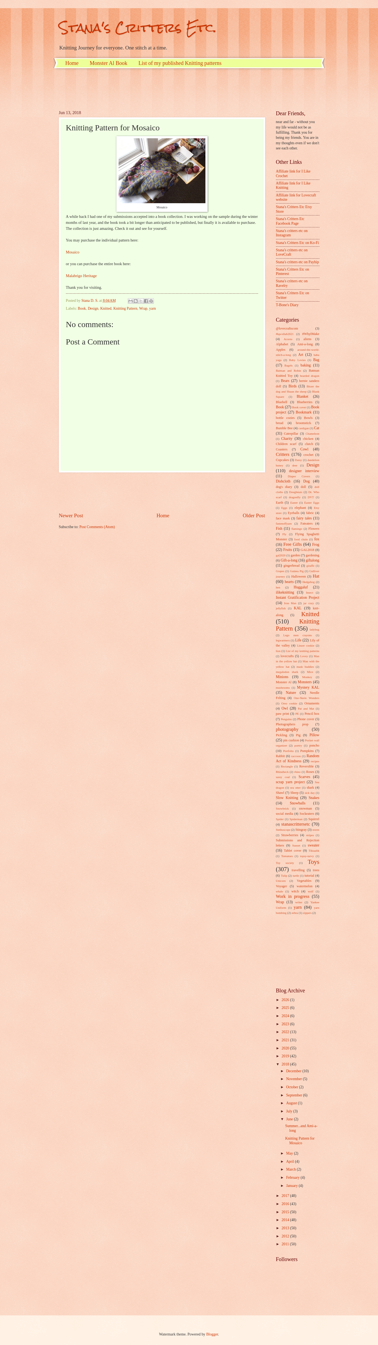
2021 (286, 1040)
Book (82, 308)
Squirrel (313, 819)
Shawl (280, 793)
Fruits (287, 550)
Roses (310, 772)
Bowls (308, 418)
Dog (306, 481)
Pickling (281, 735)
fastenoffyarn (284, 523)
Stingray (301, 830)
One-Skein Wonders (306, 698)
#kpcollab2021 (285, 334)
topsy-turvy (307, 856)
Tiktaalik (314, 850)
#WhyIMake (310, 334)
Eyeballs (293, 513)
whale (279, 891)
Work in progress (292, 896)
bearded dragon (309, 375)
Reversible (306, 766)
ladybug (314, 629)
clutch (309, 444)
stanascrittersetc (295, 824)
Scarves (304, 777)
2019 (286, 1056)
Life (298, 640)
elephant (300, 508)
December (294, 1071)
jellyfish (281, 608)
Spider (280, 819)
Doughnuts (295, 492)
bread (280, 423)
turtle (296, 875)
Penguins (286, 719)
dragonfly (295, 497)
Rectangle (287, 766)
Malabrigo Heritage (81, 276)
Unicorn (281, 880)
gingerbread (292, 566)
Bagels (288, 365)
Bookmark (304, 412)
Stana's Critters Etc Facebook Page (290, 221)
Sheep (294, 793)
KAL (297, 608)
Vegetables (304, 881)
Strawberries (289, 835)
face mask (283, 518)
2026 (286, 1000)
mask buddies (305, 666)
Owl (284, 708)
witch (295, 891)
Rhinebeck (282, 771)
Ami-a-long (305, 344)
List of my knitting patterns (302, 651)
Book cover (299, 407)
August (292, 1103)
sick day (310, 792)
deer (294, 465)
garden (295, 555)
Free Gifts (292, 544)
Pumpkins (307, 751)
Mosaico (73, 252)
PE (297, 713)
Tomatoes (287, 856)
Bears (285, 381)
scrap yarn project (290, 782)
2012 (286, 1236)
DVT (311, 497)
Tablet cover (292, 850)
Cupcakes (282, 460)
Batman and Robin (288, 370)
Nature (291, 693)
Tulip (284, 875)
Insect (309, 592)
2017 (286, 1196)
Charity (286, 439)
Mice (310, 671)
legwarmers (283, 640)
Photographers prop (292, 724)
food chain (301, 539)
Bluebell (281, 402)
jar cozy (308, 603)
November (294, 1079)
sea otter (295, 787)
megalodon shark (287, 671)
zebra (294, 912)
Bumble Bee (284, 428)
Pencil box (311, 714)
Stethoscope (283, 829)
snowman (305, 808)
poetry (298, 745)
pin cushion (291, 740)
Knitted (105, 308)
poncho (314, 745)
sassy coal (283, 777)
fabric (310, 513)
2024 (286, 1016)
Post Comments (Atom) (97, 527)
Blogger (212, 1334)
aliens (308, 339)
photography (287, 729)
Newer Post (71, 515)
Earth (279, 502)
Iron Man (290, 603)
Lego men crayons (297, 635)
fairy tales (304, 518)
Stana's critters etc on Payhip (297, 262)
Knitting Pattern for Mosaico (300, 1140)
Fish (279, 528)
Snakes (314, 798)
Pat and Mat (306, 708)
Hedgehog (308, 582)
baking (306, 365)
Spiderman (296, 819)
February (293, 1177)
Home (72, 63)
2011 (286, 1244)
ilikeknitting (285, 592)
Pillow (314, 735)
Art (300, 355)
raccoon (296, 756)
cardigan (303, 428)
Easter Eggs (311, 502)
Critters (283, 454)
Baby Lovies (297, 360)
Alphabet (282, 344)
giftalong (312, 560)
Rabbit (280, 756)
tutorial (309, 875)
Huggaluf (301, 587)
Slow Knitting (287, 798)
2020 (286, 1048)
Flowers (314, 529)
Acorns (288, 339)
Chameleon (312, 433)
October (292, 1087)
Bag (316, 360)
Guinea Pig (297, 571)
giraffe (310, 565)
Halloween (298, 576)
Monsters (305, 682)
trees (316, 870)
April (290, 1161)
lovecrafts (287, 656)
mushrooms (283, 687)
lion (278, 651)
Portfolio (288, 751)
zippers (307, 912)
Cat (316, 428)
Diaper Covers (299, 476)
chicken (308, 439)
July (289, 1111)
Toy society (285, 862)
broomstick (303, 423)
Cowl (304, 449)
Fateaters (306, 523)
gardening (312, 555)
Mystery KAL (308, 687)
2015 (286, 1212)
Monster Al (284, 682)
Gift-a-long (289, 560)
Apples (280, 350)
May (290, 1153)
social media (284, 814)
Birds (292, 386)
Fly (284, 534)
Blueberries (304, 402)
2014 (286, 1220)
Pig (298, 735)
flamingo (296, 528)
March (291, 1169)
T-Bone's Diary (287, 305)
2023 (286, 1024)
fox (316, 539)
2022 (286, 1032)
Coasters (282, 449)
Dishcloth (283, 481)
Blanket (302, 396)
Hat (316, 576)
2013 (286, 1228)
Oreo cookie (289, 703)
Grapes (280, 571)
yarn (152, 308)
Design (93, 308)
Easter (294, 502)
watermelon (305, 886)
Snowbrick (282, 808)
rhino (297, 771)
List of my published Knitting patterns (179, 63)
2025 (286, 1008)
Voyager (281, 886)
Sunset (296, 845)
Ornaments (311, 703)
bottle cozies (285, 418)
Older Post (254, 515)
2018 (286, 1064)
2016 (286, 1204)
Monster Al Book (108, 63)
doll (303, 487)
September (294, 1095)
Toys (313, 861)
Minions (282, 677)
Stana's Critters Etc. (138, 27)
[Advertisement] (157, 88)
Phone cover (306, 719)
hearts (289, 582)
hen (278, 587)
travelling (298, 870)
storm (315, 829)
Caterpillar (291, 433)
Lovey (304, 656)
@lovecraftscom (287, 328)
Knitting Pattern (125, 308)
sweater (313, 845)
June (290, 1119)
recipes (315, 761)
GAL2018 (307, 550)
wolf (310, 891)
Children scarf (286, 444)
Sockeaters (307, 814)
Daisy (298, 460)
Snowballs (298, 803)
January (292, 1186)
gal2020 (281, 555)
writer (298, 902)
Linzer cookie (305, 645)
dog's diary (284, 487)
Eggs (284, 507)
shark (310, 787)
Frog (315, 545)
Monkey (307, 677)
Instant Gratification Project (297, 597)
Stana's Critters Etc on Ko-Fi (297, 243)
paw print (282, 714)
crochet (308, 455)
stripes (310, 835)
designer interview (304, 471)
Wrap (143, 308)
